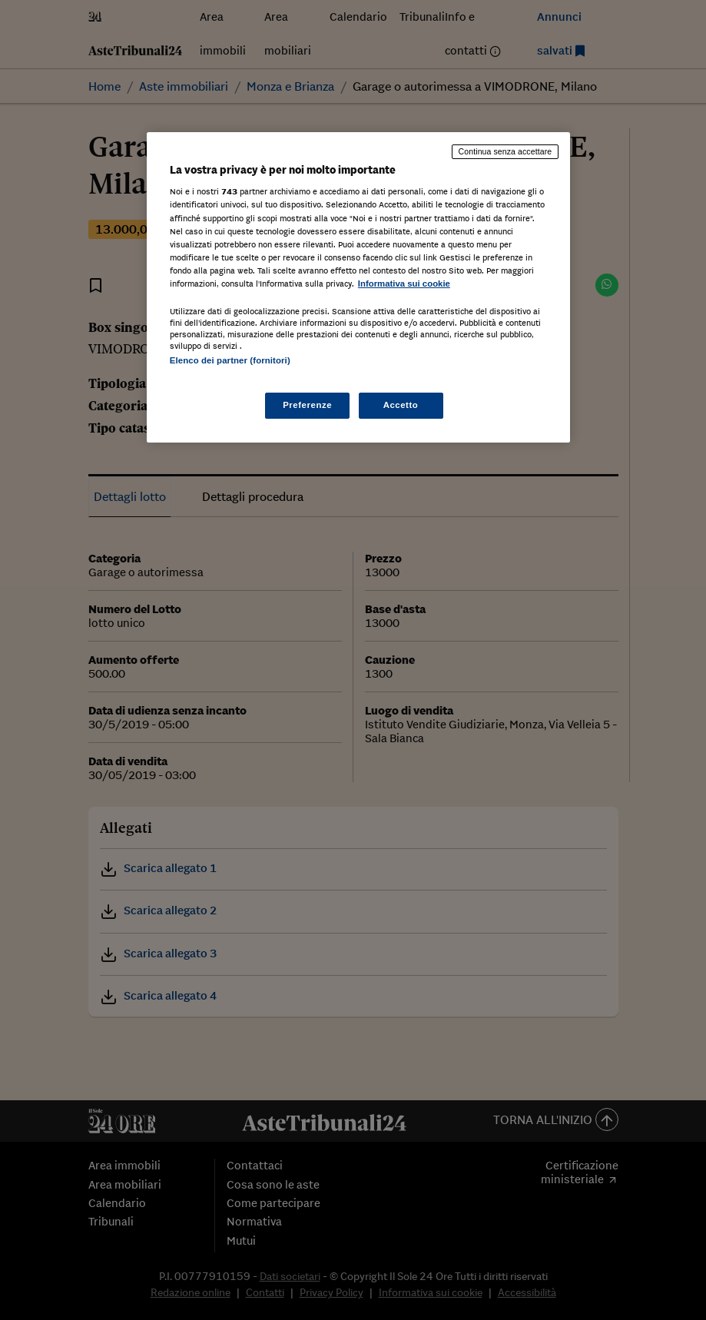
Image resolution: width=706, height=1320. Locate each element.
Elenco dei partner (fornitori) (230, 360)
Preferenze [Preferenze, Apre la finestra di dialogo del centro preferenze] (307, 405)
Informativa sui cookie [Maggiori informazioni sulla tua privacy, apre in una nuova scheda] (404, 283)
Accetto (401, 405)
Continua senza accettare (505, 151)
